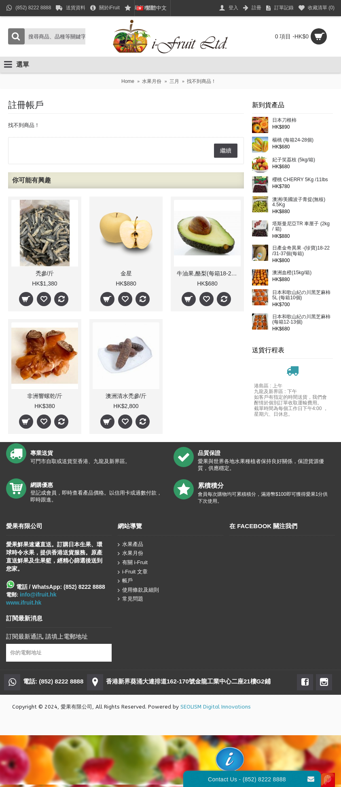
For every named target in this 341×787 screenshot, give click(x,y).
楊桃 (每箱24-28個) (292, 140)
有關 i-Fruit (133, 562)
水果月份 (130, 553)
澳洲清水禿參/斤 (126, 396)
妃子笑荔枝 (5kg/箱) (293, 160)
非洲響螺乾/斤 (45, 396)
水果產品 (130, 544)
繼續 (225, 150)
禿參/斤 (45, 273)
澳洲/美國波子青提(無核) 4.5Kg (298, 202)
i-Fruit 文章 (133, 571)
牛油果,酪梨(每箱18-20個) (209, 273)
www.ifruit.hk (23, 602)
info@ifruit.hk (38, 594)
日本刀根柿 (284, 120)
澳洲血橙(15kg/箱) (291, 272)
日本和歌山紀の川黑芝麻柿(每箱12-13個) (301, 319)
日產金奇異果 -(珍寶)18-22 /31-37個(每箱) (301, 250)
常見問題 (130, 599)
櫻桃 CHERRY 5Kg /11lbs (300, 179)
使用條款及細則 (138, 590)
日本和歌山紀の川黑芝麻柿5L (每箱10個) (301, 295)
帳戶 (125, 581)
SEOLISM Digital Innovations (215, 707)
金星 (126, 273)
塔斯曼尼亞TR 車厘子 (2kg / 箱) (301, 226)
